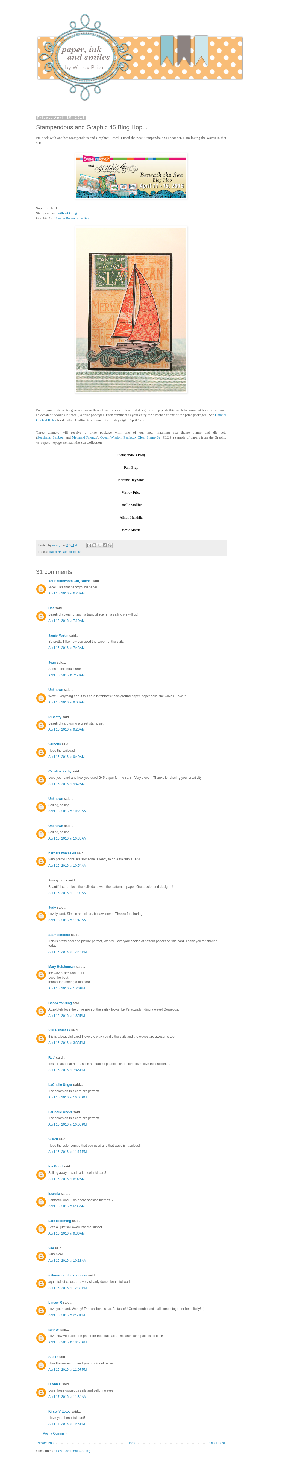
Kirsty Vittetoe (59, 1411)
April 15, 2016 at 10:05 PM (67, 1097)
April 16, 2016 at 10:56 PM (67, 1342)
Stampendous (72, 551)
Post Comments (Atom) (73, 1451)
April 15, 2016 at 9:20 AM (66, 729)
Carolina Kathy (60, 771)
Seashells (44, 437)
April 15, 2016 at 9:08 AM (66, 702)
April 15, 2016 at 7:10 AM (66, 621)
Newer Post (45, 1443)
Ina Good (55, 1166)
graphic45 (55, 551)
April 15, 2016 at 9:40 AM (66, 757)
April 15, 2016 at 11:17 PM (67, 1152)
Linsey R (55, 1302)
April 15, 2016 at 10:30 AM (67, 838)
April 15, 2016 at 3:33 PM (66, 1043)
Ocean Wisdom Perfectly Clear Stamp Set (130, 437)
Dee (51, 608)
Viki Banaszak (59, 1030)
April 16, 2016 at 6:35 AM (66, 1206)
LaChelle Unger (60, 1085)
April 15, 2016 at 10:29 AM (67, 811)
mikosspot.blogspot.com (67, 1275)
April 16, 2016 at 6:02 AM (66, 1179)
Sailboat (58, 437)
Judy (52, 907)
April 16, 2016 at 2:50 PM (66, 1315)
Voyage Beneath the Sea (71, 218)
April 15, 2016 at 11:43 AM (67, 920)
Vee (51, 1248)
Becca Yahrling (60, 1003)
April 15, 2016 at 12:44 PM (67, 952)
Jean (52, 663)
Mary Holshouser (61, 967)
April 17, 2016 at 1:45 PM (66, 1424)
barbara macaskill (62, 853)
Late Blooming (60, 1221)
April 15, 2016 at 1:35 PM (66, 1016)
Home (132, 1443)
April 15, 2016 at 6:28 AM (66, 593)
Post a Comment (55, 1433)
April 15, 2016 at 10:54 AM (67, 866)
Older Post (217, 1443)
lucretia (54, 1194)
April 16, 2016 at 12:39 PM (67, 1288)
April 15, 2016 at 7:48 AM (66, 648)
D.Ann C (54, 1384)
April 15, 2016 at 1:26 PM (66, 988)
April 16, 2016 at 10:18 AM (67, 1261)
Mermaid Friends (84, 437)
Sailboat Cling (66, 213)
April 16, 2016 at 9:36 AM (66, 1233)
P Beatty (54, 717)
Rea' (51, 1058)
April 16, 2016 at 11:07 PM (67, 1370)
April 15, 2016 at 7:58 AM (66, 675)
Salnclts (54, 744)
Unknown (55, 690)
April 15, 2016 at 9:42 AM (66, 784)
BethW (53, 1330)
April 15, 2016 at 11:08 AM (67, 893)
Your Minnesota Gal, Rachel (70, 581)
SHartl (53, 1139)
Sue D (53, 1357)
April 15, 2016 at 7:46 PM (66, 1070)
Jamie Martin (58, 635)
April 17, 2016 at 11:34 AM (67, 1397)
